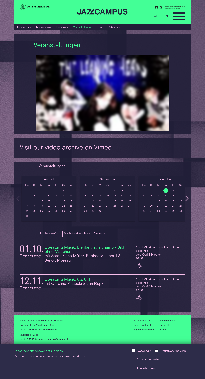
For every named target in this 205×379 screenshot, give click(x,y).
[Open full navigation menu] (179, 16)
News (100, 27)
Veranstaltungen (82, 27)
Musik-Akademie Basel (77, 233)
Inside (163, 330)
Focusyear (62, 27)
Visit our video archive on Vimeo (69, 148)
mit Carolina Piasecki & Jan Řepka (76, 284)
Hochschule (24, 27)
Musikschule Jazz (50, 233)
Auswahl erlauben (149, 359)
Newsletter (165, 325)
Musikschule (43, 27)
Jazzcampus (101, 233)
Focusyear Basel (142, 325)
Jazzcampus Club (143, 321)
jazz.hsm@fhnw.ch (48, 330)
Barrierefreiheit (167, 321)
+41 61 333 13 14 (28, 339)
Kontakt (153, 16)
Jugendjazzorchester (144, 330)
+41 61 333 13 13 (28, 330)
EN (166, 16)
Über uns (114, 27)
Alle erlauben (146, 368)
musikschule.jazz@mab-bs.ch (54, 339)
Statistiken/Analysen (173, 351)
